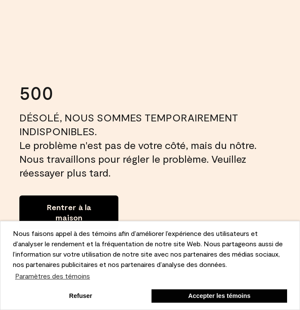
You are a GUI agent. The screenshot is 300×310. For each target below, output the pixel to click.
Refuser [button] (81, 295)
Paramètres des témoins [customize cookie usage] (52, 276)
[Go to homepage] (68, 212)
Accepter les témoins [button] (219, 295)
